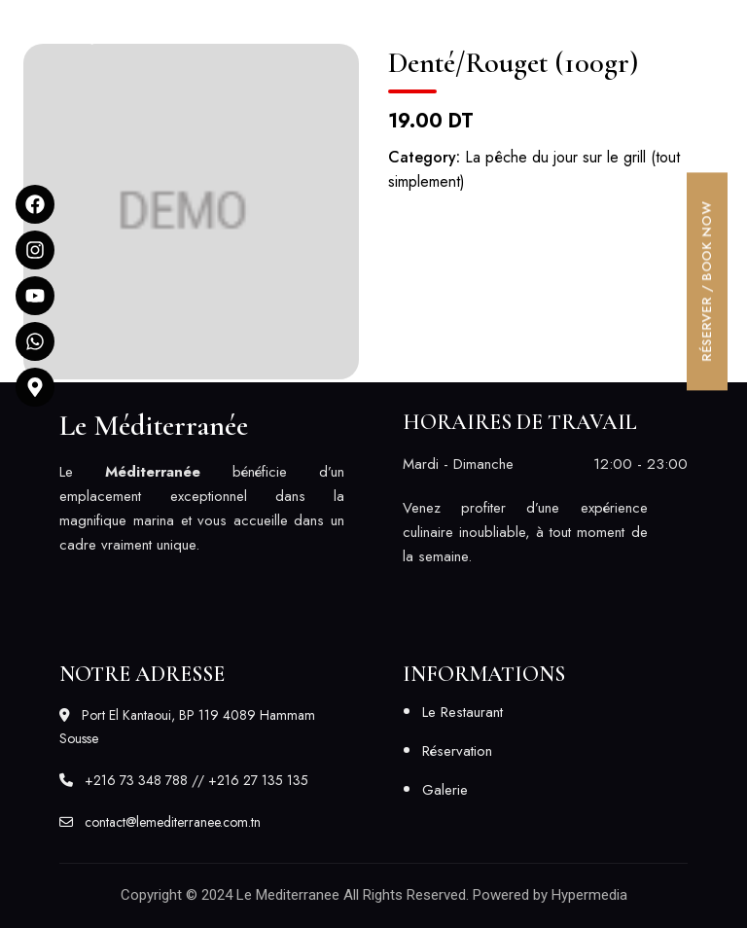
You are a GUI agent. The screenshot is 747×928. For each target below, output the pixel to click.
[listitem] (201, 508)
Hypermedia (589, 895)
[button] (535, 22)
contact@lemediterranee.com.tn (160, 822)
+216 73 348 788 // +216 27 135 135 (183, 780)
